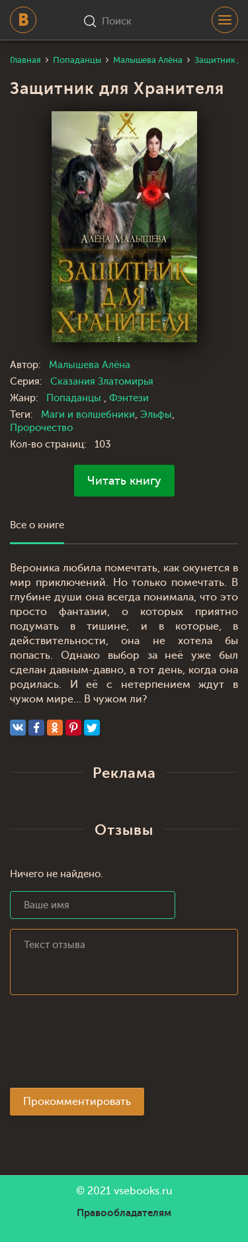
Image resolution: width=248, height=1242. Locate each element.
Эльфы (156, 414)
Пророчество (41, 428)
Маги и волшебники (88, 414)
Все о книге (37, 525)
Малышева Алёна (89, 365)
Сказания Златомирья (101, 381)
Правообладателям (124, 1213)
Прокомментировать (77, 1102)
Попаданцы (75, 398)
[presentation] (110, 1045)
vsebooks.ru (143, 1191)
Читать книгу (124, 480)
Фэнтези (129, 398)
